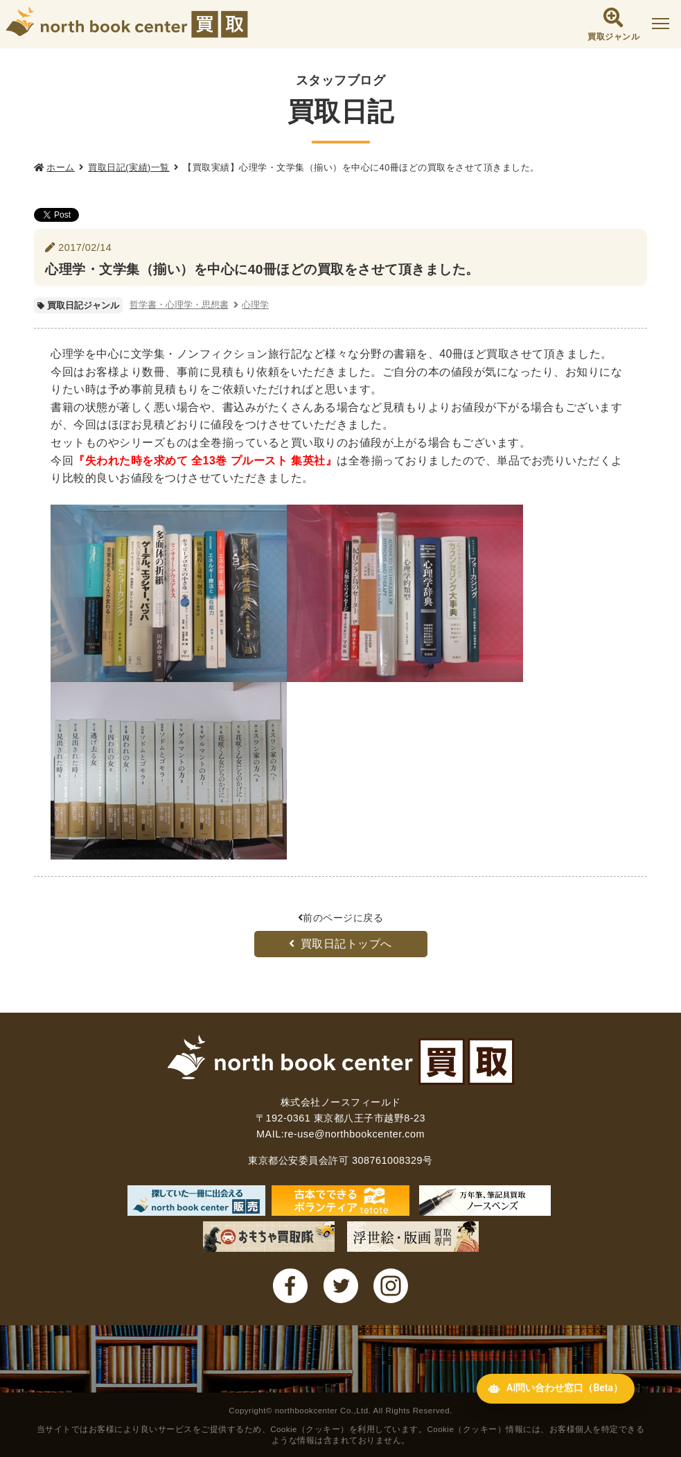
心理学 (255, 304)
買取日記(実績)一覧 (129, 167)
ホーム (60, 167)
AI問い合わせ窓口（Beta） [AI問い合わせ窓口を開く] (537, 1425)
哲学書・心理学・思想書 (179, 304)
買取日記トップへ (340, 944)
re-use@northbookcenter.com (354, 1134)
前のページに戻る (341, 917)
